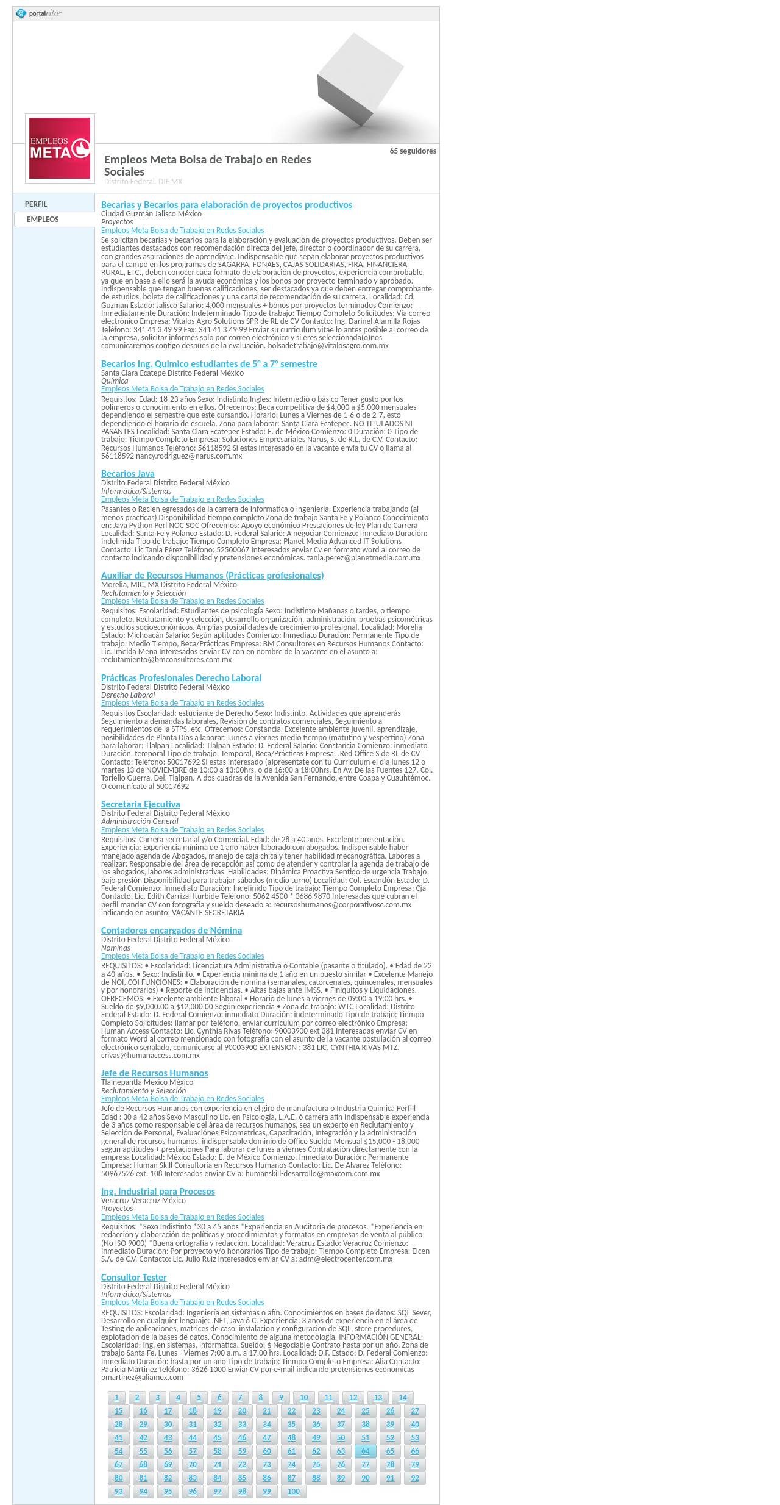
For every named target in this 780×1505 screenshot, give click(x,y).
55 (144, 1451)
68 (144, 1464)
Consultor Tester (134, 1277)
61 (292, 1451)
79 (415, 1464)
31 (193, 1424)
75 (316, 1464)
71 (217, 1464)
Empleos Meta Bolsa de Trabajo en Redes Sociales (182, 230)
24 (341, 1411)
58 (217, 1451)
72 (242, 1464)
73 (267, 1464)
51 (365, 1437)
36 (316, 1424)
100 (294, 1491)
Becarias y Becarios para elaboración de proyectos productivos (226, 204)
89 (341, 1478)
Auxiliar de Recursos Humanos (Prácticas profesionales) (212, 575)
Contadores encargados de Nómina (171, 930)
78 (390, 1464)
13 (378, 1397)
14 (403, 1397)
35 (292, 1424)
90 (365, 1478)
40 (415, 1424)
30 (168, 1424)
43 (168, 1437)
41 (119, 1437)
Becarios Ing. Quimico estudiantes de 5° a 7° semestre (209, 364)
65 (390, 1451)
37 (341, 1424)
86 (267, 1478)
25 (365, 1411)
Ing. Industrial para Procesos (158, 1191)
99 (267, 1491)
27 (415, 1411)
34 (267, 1424)
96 (193, 1491)
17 (168, 1411)
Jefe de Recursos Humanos (154, 1073)
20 (242, 1411)
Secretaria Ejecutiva (140, 804)
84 (217, 1478)
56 (168, 1451)
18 (193, 1411)
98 (242, 1491)
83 (193, 1478)
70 (193, 1464)
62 (316, 1451)
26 (390, 1411)
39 (390, 1424)
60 (267, 1451)
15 (119, 1411)
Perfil (36, 204)
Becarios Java (128, 473)
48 (292, 1437)
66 (415, 1451)
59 (242, 1451)
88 (316, 1478)
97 (217, 1491)
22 (292, 1411)
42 (144, 1437)
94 (144, 1491)
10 (304, 1397)
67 (119, 1464)
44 (193, 1437)
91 (390, 1478)
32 (217, 1424)
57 (193, 1451)
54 (119, 1451)
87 (292, 1478)
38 (365, 1424)
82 (168, 1478)
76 (341, 1464)
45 (217, 1437)
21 (267, 1411)
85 (242, 1478)
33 (242, 1424)
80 (119, 1478)
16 (144, 1411)
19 (217, 1411)
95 (168, 1491)
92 (415, 1478)
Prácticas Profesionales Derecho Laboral (181, 678)
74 (292, 1464)
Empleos (42, 219)
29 (144, 1424)
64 (365, 1451)
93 (119, 1491)
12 (353, 1397)
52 (390, 1437)
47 (267, 1437)
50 (341, 1437)
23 (316, 1411)
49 (316, 1437)
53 (415, 1437)
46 (242, 1437)
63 (341, 1451)
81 (144, 1478)
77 (365, 1464)
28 (119, 1424)
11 (329, 1397)
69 (168, 1464)
